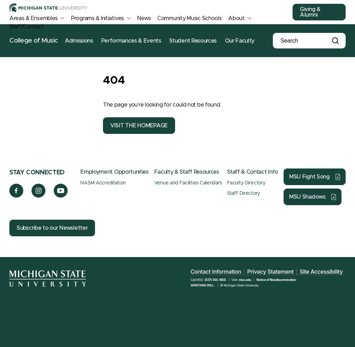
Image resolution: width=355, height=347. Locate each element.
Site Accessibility (321, 271)
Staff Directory (243, 193)
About (236, 18)
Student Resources (193, 41)
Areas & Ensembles (33, 18)
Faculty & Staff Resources (186, 172)
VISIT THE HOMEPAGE (139, 125)
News (144, 18)
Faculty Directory (246, 183)
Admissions (79, 41)
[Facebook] (16, 196)
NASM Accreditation (102, 183)
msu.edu (245, 280)
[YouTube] (61, 196)
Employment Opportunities (114, 172)
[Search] (304, 40)
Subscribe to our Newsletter (52, 228)
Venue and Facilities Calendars (188, 183)
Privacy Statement (270, 271)
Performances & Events (131, 41)
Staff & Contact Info (252, 172)
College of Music (33, 40)
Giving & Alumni (310, 12)
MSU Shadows (307, 197)
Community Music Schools (189, 18)
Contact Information (215, 271)
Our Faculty (239, 41)
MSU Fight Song (309, 177)
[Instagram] (39, 196)
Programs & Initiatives (97, 18)
